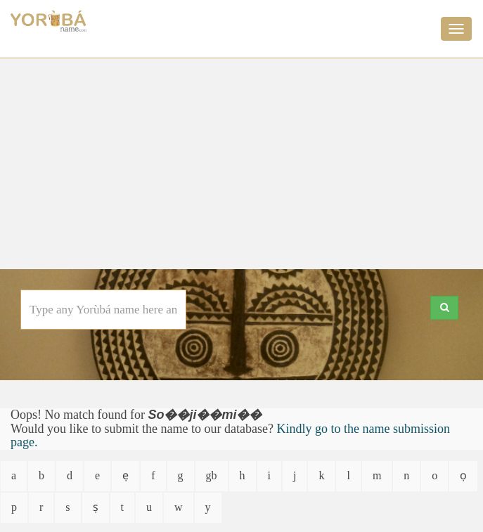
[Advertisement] (241, 163)
